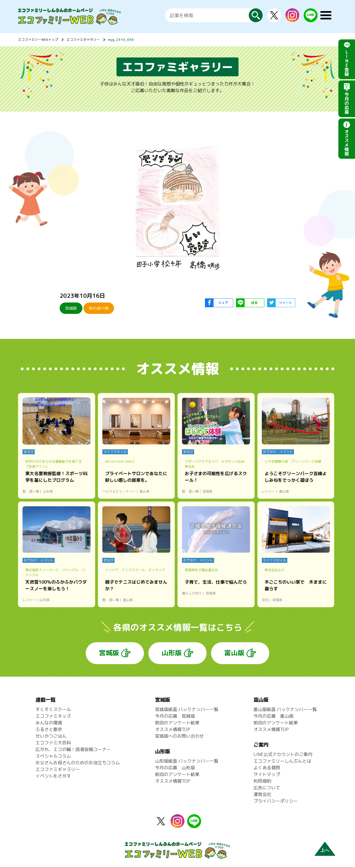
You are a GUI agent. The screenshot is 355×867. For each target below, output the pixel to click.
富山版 (234, 652)
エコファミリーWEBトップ (38, 39)
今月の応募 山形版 (175, 768)
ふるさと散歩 (49, 729)
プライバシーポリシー (275, 801)
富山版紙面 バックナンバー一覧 (285, 709)
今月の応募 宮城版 (175, 716)
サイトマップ (266, 774)
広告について (266, 788)
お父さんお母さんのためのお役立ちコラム (78, 763)
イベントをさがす (53, 776)
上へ (324, 850)
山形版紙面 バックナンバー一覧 (186, 761)
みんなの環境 (49, 723)
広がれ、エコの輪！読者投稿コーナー (73, 749)
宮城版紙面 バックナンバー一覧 (186, 709)
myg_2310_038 (121, 39)
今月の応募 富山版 (273, 716)
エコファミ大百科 (53, 743)
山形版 (172, 652)
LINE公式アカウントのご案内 (282, 754)
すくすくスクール (53, 709)
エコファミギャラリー (83, 39)
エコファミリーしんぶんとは (282, 761)
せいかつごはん (51, 736)
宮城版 (109, 652)
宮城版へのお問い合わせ (179, 736)
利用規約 (262, 781)
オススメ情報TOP (172, 729)
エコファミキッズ (53, 716)
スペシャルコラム (53, 756)
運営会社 (262, 794)
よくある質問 (266, 768)
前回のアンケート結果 (177, 723)
